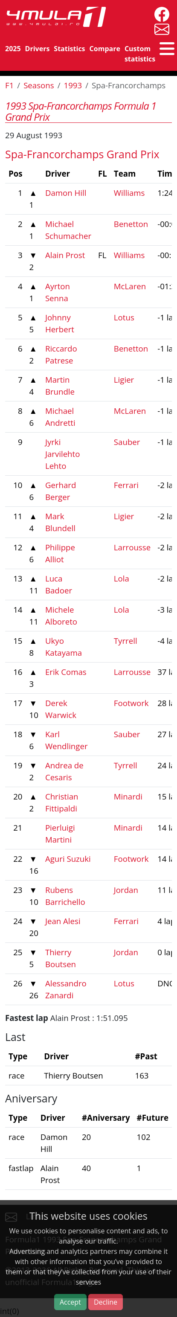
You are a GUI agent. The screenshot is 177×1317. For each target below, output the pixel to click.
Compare (105, 48)
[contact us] (159, 28)
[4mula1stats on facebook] (159, 13)
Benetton (131, 223)
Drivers (37, 48)
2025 (13, 48)
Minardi (128, 796)
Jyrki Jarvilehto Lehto (62, 453)
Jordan (126, 889)
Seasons (38, 85)
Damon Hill (66, 192)
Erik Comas (66, 671)
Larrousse (132, 547)
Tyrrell (125, 640)
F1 (9, 85)
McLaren (130, 286)
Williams (129, 192)
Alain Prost (65, 255)
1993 (73, 85)
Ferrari (126, 485)
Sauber (127, 441)
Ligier (124, 379)
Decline (105, 1302)
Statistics (69, 48)
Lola (121, 578)
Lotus (124, 317)
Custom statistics (140, 54)
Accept (70, 1302)
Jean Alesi (63, 921)
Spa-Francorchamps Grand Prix (82, 154)
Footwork (131, 703)
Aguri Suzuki (68, 858)
